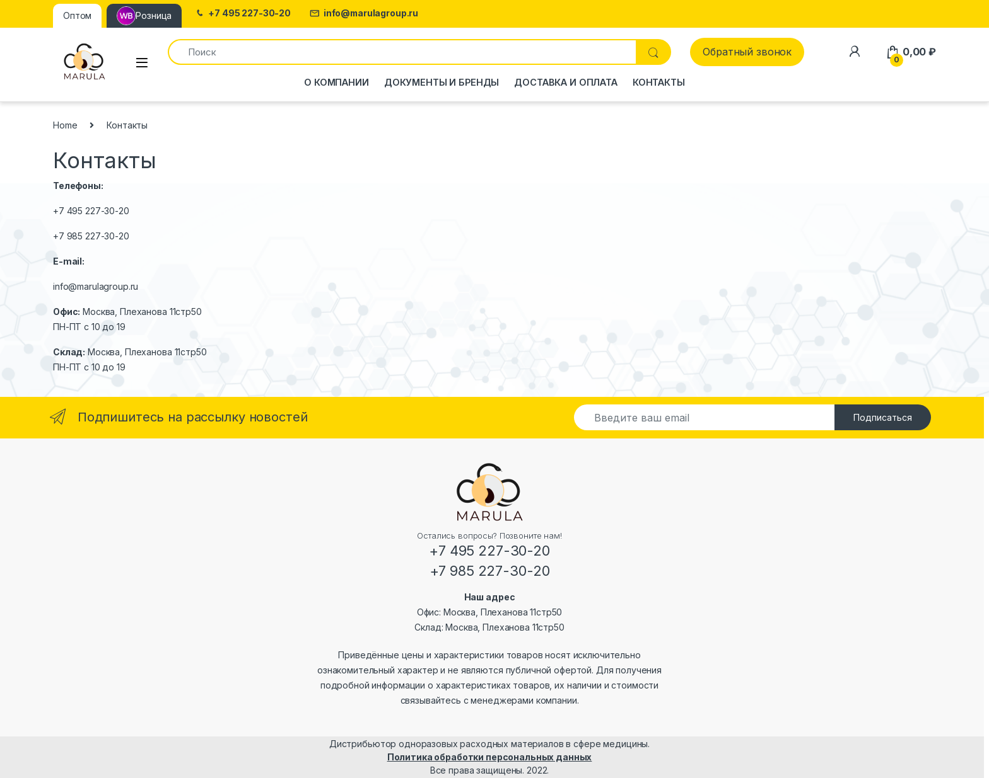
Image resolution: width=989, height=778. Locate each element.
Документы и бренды (441, 82)
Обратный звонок (747, 51)
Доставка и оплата (565, 82)
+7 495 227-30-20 (242, 13)
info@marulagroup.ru (364, 13)
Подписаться (882, 417)
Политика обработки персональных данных (489, 757)
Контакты (659, 82)
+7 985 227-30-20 (91, 236)
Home (65, 125)
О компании (336, 82)
